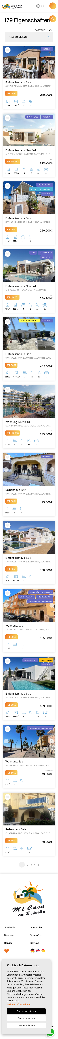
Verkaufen (35, 935)
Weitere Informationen (19, 1004)
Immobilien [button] (36, 927)
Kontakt (34, 943)
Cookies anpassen (26, 1018)
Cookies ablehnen (26, 1025)
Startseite (9, 927)
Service (8, 943)
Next (52, 62)
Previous (6, 62)
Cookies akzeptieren (26, 1011)
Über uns (9, 935)
